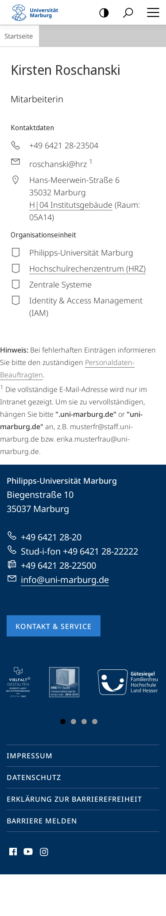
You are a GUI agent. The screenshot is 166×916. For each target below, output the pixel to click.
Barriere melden (42, 821)
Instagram (44, 854)
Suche (125, 13)
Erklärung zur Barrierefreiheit (74, 799)
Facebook (12, 854)
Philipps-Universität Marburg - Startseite (38, 12)
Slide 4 (94, 721)
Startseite (18, 35)
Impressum (30, 756)
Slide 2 (73, 721)
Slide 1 (63, 721)
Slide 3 (84, 721)
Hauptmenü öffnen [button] (150, 12)
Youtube (27, 854)
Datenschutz (34, 777)
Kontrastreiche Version (101, 13)
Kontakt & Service (53, 626)
